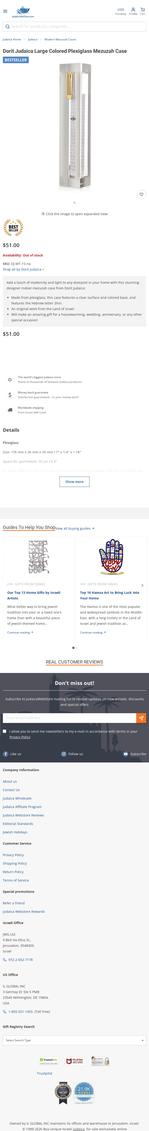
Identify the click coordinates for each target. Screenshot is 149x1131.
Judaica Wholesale (17, 798)
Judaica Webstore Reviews (23, 815)
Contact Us (11, 790)
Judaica (32, 39)
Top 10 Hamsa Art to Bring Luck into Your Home (109, 595)
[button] (74, 128)
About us (10, 781)
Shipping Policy (15, 863)
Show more (74, 481)
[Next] (142, 585)
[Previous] (6, 585)
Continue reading (20, 632)
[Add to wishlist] (141, 194)
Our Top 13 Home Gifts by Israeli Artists (33, 595)
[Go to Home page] (23, 12)
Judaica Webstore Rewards (24, 911)
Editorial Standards (18, 823)
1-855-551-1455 (20, 1011)
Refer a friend (14, 903)
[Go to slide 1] (74, 203)
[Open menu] (5, 12)
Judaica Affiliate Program (22, 807)
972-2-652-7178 (20, 959)
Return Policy (13, 872)
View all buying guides (75, 528)
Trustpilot (44, 1073)
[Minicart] (142, 12)
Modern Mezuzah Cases (60, 39)
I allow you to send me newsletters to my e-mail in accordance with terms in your (73, 734)
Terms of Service (16, 880)
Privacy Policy (19, 737)
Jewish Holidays (15, 832)
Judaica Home (12, 39)
